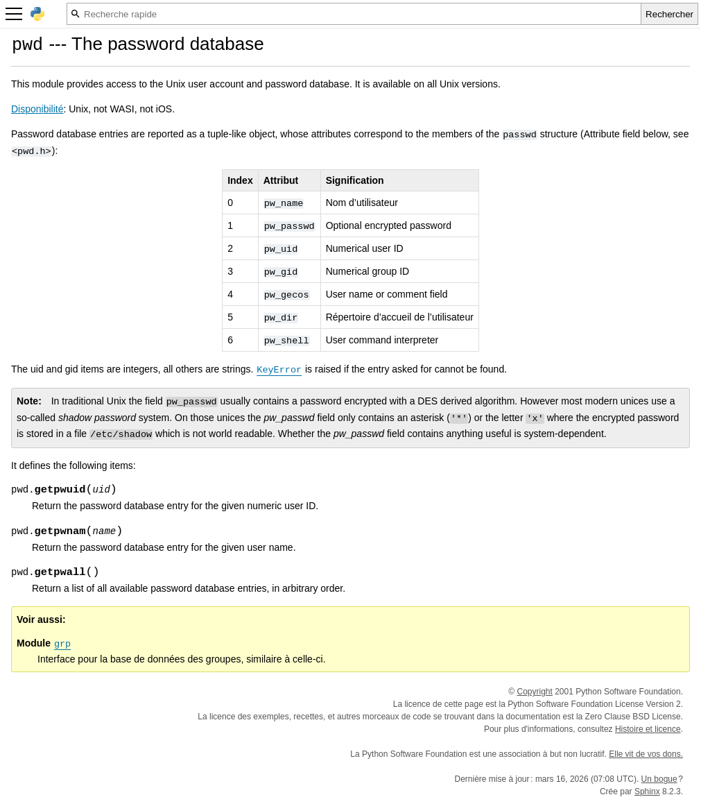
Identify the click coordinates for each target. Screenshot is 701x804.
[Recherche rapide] (354, 13)
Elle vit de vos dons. (646, 754)
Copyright (535, 691)
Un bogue (659, 779)
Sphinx (647, 791)
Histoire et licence (648, 729)
